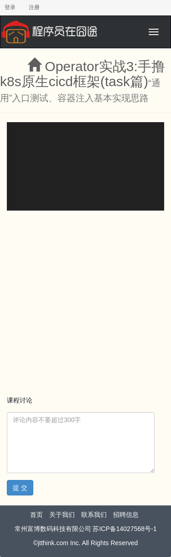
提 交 (20, 487)
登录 (10, 7)
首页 (36, 514)
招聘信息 (126, 514)
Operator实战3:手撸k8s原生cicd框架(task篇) (82, 74)
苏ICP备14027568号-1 (124, 528)
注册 (34, 7)
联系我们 (94, 514)
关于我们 (62, 514)
